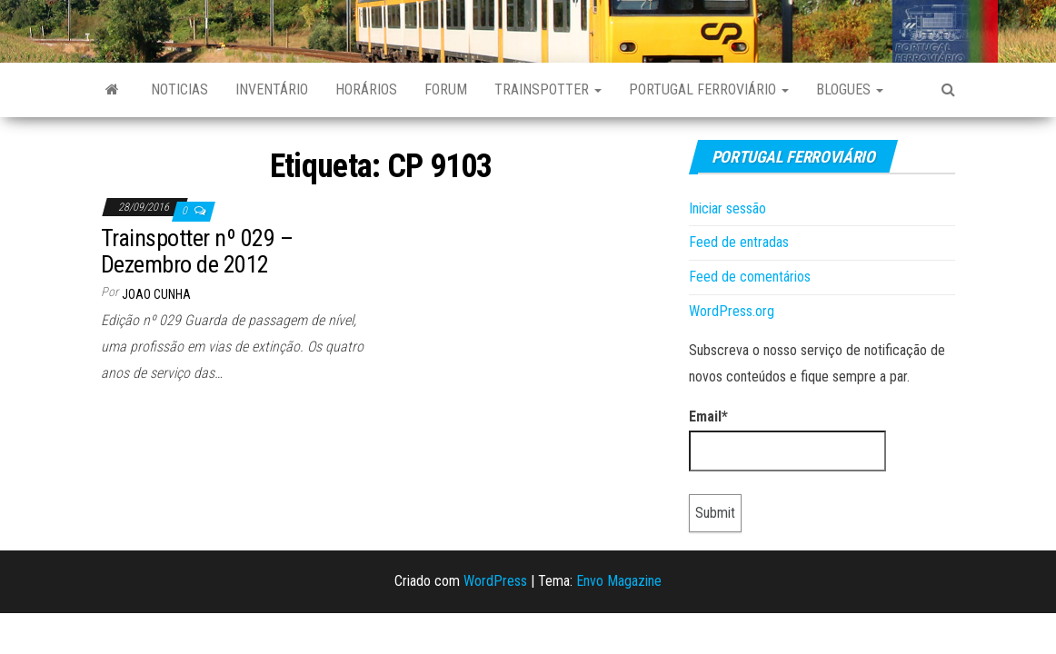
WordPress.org (731, 311)
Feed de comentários (750, 276)
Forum (445, 89)
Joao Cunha (156, 294)
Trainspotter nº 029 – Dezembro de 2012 (197, 251)
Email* (787, 439)
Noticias (179, 89)
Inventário (271, 89)
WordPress (495, 581)
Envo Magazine (619, 581)
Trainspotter (548, 89)
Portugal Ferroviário (709, 89)
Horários (366, 89)
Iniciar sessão (727, 208)
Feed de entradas (739, 242)
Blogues (849, 89)
